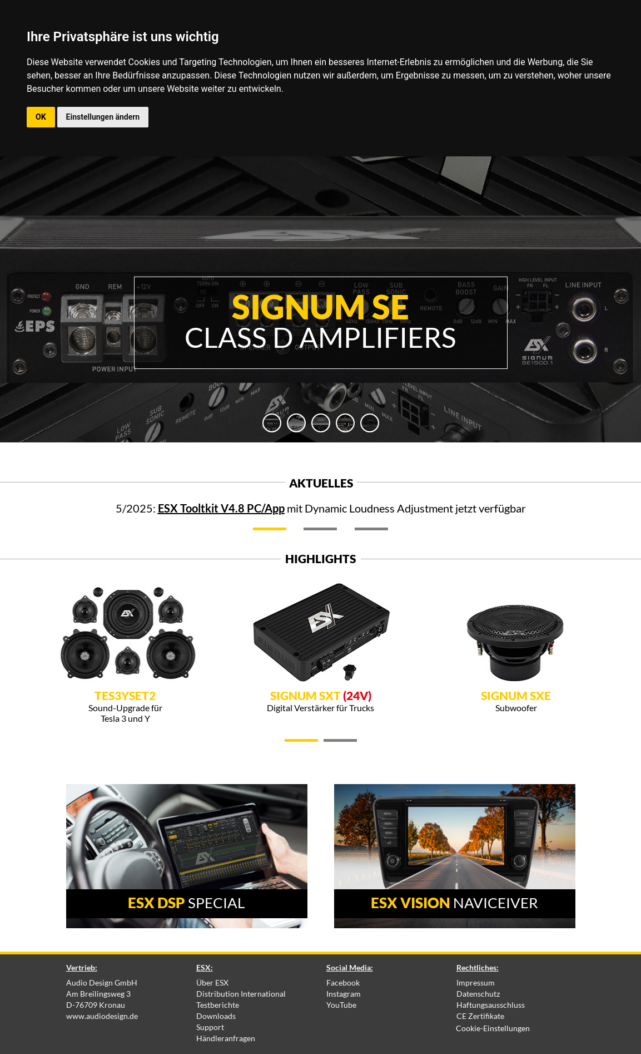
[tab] (271, 422)
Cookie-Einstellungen (493, 1028)
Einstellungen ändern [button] (103, 116)
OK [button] (41, 116)
